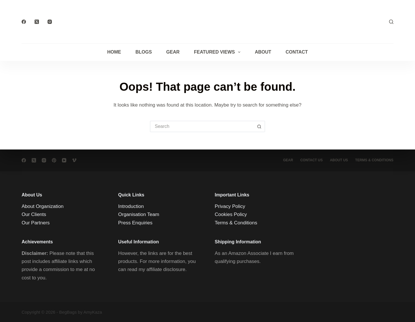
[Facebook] (24, 22)
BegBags (68, 312)
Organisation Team (138, 214)
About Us (339, 160)
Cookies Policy (231, 214)
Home (114, 52)
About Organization (43, 206)
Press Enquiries (135, 222)
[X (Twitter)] (37, 22)
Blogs (143, 52)
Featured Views (218, 52)
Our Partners (36, 222)
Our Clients (34, 214)
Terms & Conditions (236, 222)
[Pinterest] (54, 160)
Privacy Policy (230, 206)
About (263, 52)
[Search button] (259, 126)
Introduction (131, 206)
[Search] (391, 22)
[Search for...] (202, 126)
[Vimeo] (74, 160)
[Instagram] (50, 22)
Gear (173, 52)
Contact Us (311, 160)
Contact (297, 52)
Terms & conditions (374, 160)
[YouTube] (64, 160)
